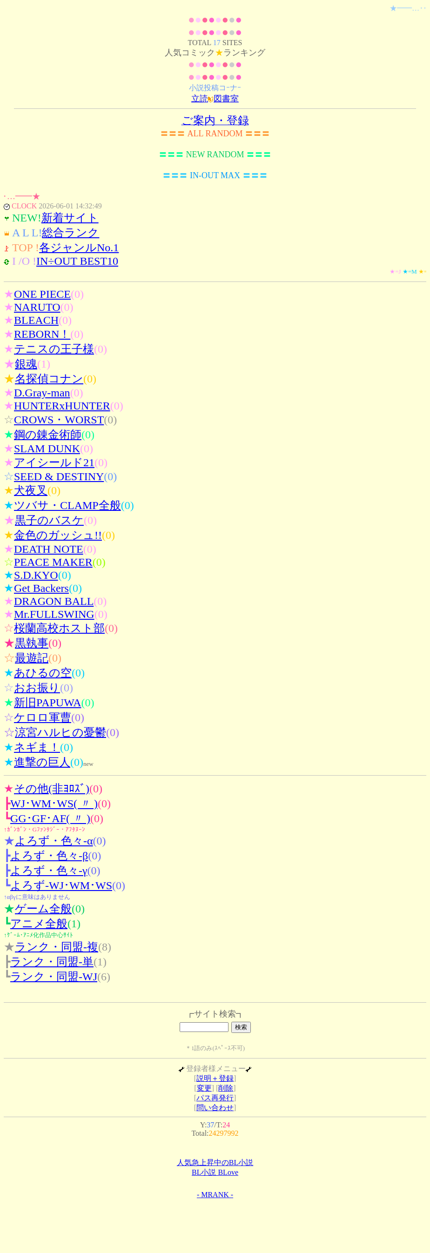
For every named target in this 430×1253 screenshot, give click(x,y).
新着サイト (70, 218)
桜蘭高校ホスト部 (59, 628)
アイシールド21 (54, 462)
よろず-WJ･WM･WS (61, 885)
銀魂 (26, 364)
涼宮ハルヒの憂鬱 (60, 732)
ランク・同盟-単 (52, 962)
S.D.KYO (36, 575)
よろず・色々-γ (48, 870)
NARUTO (37, 307)
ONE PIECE (42, 294)
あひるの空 (43, 673)
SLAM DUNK (47, 448)
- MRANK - (215, 1195)
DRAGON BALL (54, 601)
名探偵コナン (49, 379)
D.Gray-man (42, 393)
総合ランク (70, 233)
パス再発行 (215, 1098)
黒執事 (31, 643)
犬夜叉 (30, 490)
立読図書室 (215, 98)
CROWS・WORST (59, 420)
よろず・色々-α (54, 841)
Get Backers (41, 588)
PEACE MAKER (53, 562)
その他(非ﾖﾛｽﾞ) (51, 789)
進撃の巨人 (42, 762)
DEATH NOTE (48, 549)
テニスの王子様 (54, 349)
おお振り (37, 688)
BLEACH (36, 320)
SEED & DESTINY (59, 476)
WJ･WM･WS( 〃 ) (54, 803)
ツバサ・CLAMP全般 (67, 505)
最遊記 (31, 658)
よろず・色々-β (49, 856)
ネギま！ (37, 747)
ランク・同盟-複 (56, 947)
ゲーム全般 (43, 909)
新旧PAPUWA (47, 703)
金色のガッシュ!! (58, 535)
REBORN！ (42, 334)
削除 (225, 1088)
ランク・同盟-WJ (53, 977)
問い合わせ (215, 1108)
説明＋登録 (215, 1078)
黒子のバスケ (49, 520)
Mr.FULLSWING (54, 614)
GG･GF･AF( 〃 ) (50, 818)
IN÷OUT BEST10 (77, 261)
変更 (204, 1088)
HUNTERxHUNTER (62, 406)
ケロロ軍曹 (42, 717)
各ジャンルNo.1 (79, 247)
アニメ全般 (38, 924)
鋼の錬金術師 (47, 435)
